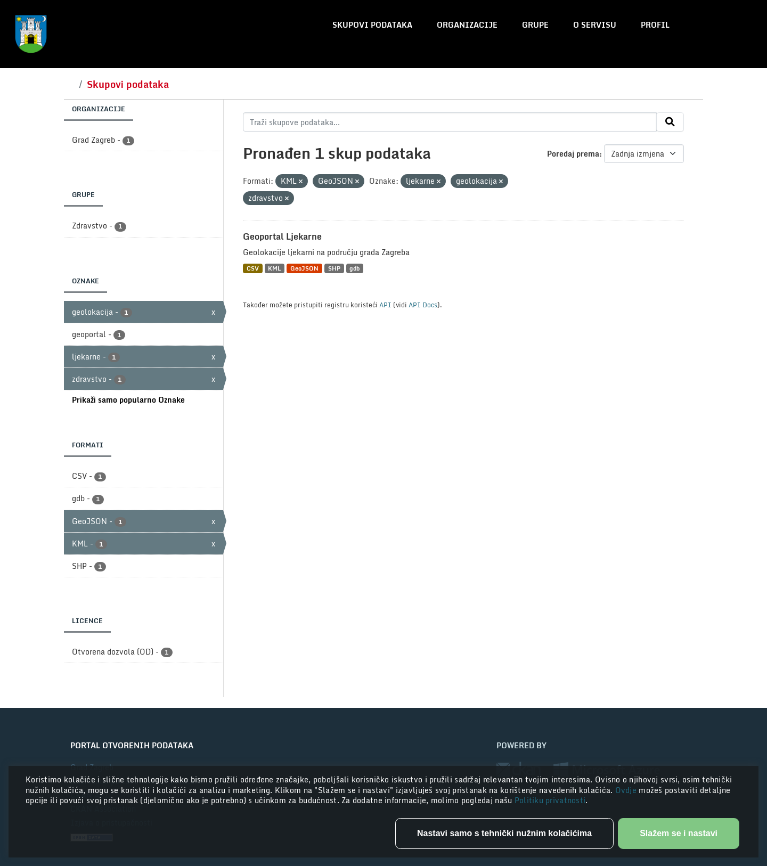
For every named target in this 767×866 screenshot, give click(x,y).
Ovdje (627, 790)
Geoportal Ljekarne (282, 236)
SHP (334, 268)
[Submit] (670, 122)
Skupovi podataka (372, 25)
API (385, 304)
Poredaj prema (573, 154)
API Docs (423, 304)
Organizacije (467, 25)
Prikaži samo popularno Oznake (128, 400)
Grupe (535, 25)
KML (274, 268)
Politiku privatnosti (550, 800)
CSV (253, 268)
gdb (354, 268)
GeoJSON (304, 268)
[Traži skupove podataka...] (450, 122)
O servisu (594, 25)
